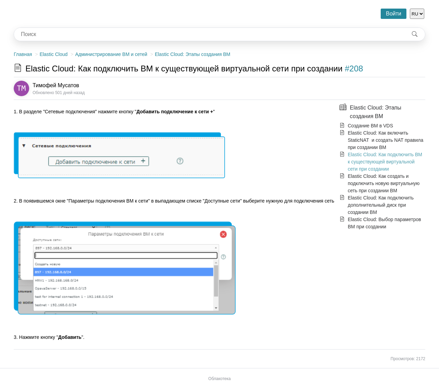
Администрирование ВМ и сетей (111, 54)
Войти (393, 13)
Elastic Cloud (53, 54)
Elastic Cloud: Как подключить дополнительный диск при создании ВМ (381, 205)
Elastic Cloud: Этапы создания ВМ (192, 54)
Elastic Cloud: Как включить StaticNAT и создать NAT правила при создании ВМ (385, 140)
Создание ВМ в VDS (370, 125)
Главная (23, 54)
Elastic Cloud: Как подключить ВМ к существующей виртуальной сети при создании (385, 162)
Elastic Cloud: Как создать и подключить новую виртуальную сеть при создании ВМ (383, 183)
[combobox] (209, 34)
